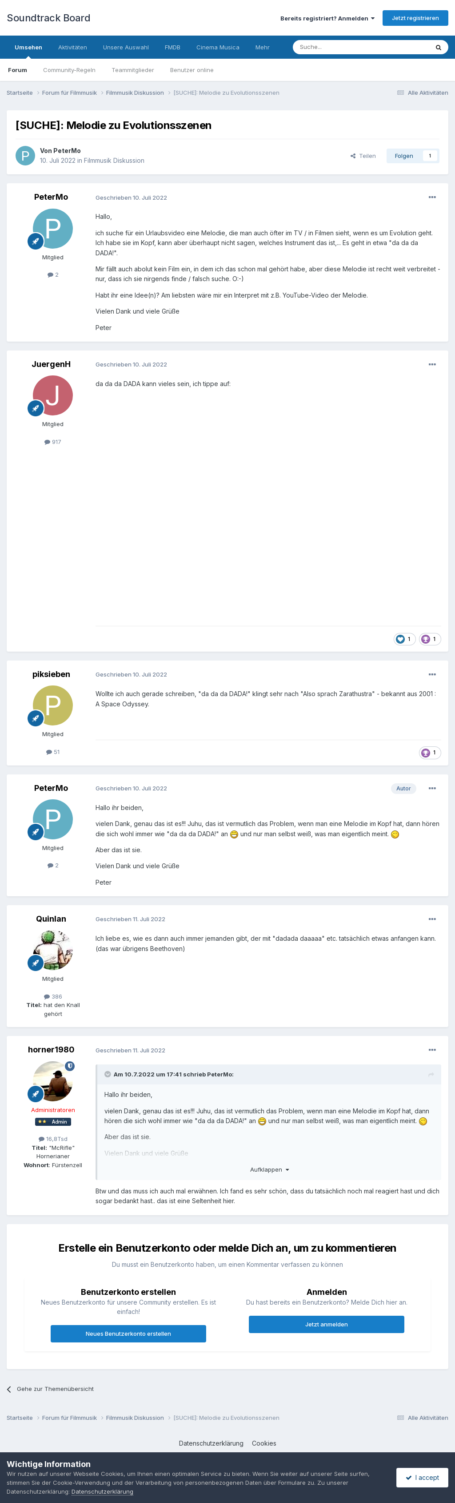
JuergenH (51, 364)
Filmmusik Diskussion (114, 160)
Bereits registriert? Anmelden (327, 18)
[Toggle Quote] (108, 1074)
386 (53, 996)
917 (52, 441)
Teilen (363, 155)
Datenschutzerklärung (211, 1443)
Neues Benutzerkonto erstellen (128, 1333)
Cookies (264, 1443)
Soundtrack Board (48, 18)
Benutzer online (192, 69)
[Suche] (333, 47)
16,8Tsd (53, 1138)
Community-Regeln (69, 69)
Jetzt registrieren (415, 17)
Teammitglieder (133, 69)
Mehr (262, 47)
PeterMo (67, 150)
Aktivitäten (72, 47)
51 (53, 751)
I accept (422, 1477)
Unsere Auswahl (126, 47)
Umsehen (28, 51)
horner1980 (51, 1049)
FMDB (172, 47)
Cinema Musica (217, 47)
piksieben (51, 674)
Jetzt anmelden (326, 1324)
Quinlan (51, 918)
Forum (17, 69)
